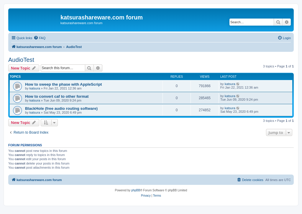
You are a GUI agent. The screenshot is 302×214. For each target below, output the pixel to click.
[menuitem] (39, 38)
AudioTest (21, 60)
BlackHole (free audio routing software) (61, 108)
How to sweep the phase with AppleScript (63, 84)
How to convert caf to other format (56, 96)
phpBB (135, 190)
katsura (34, 88)
